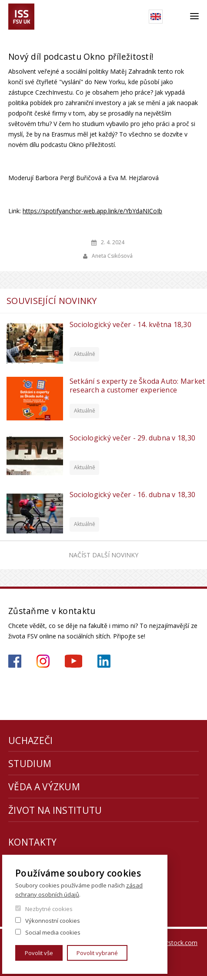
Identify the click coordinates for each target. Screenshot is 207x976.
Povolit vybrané (97, 953)
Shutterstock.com (172, 942)
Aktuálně (84, 354)
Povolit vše (39, 953)
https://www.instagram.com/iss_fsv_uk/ (43, 661)
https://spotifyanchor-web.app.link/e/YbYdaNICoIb (92, 211)
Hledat (176, 16)
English (156, 17)
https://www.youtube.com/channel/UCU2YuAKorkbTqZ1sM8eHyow (73, 661)
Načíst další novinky (103, 555)
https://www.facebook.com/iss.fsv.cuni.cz (14, 661)
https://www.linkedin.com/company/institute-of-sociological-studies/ (103, 661)
